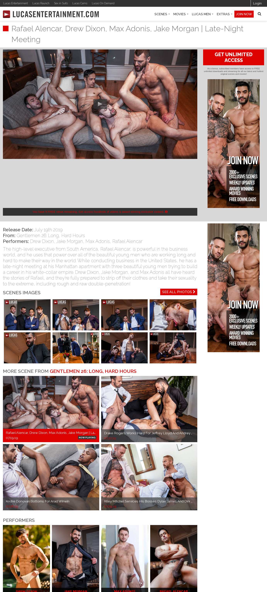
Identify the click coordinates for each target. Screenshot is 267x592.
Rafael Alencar (127, 241)
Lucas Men (202, 14)
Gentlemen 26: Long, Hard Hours (51, 235)
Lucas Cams (79, 3)
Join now (244, 14)
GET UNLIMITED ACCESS (234, 57)
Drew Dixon (42, 241)
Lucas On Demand (103, 3)
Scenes (162, 14)
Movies (180, 14)
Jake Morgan (69, 241)
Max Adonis (98, 241)
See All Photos (178, 292)
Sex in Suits (61, 3)
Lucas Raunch (40, 3)
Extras (224, 14)
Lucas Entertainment (15, 3)
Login (257, 3)
